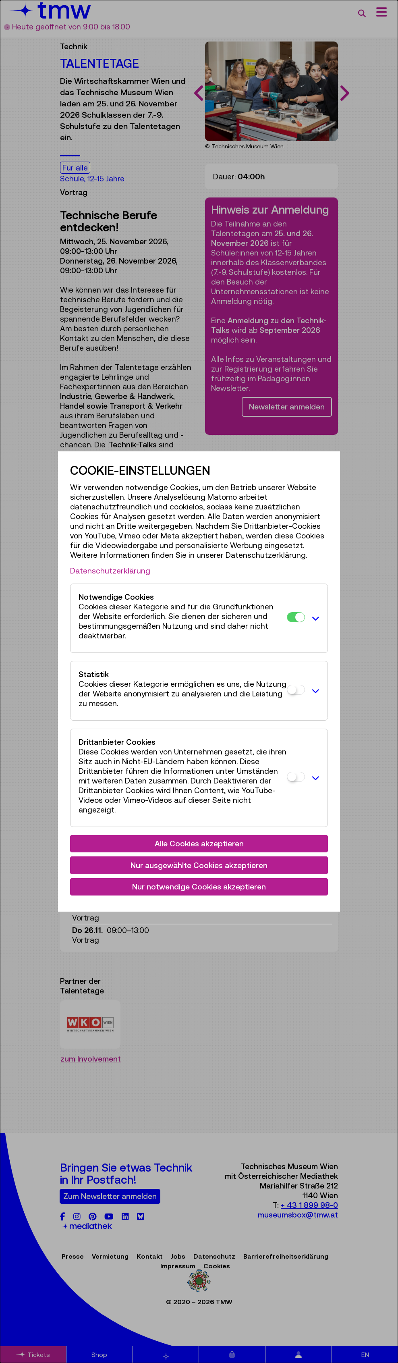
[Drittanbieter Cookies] (296, 777)
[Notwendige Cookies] (296, 617)
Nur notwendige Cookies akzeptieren (199, 886)
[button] (314, 618)
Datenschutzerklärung (110, 570)
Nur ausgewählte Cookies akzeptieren (199, 865)
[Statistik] (296, 690)
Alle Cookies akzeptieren (199, 843)
